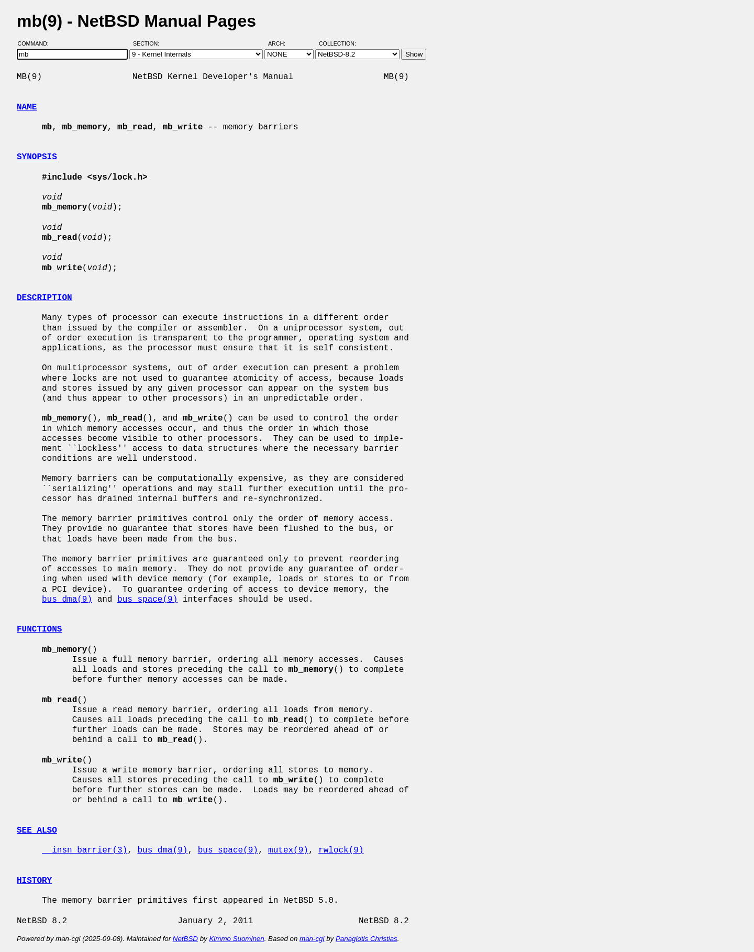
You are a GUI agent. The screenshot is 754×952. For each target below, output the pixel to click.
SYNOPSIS (37, 157)
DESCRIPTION (44, 298)
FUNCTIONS (39, 629)
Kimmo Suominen (236, 939)
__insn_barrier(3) (84, 850)
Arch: (281, 43)
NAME (27, 107)
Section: (148, 43)
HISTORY (34, 881)
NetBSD (185, 939)
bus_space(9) (147, 599)
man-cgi (312, 939)
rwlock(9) (340, 850)
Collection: (337, 43)
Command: (36, 43)
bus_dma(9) (67, 599)
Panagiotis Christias (366, 939)
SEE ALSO (37, 830)
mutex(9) (288, 850)
